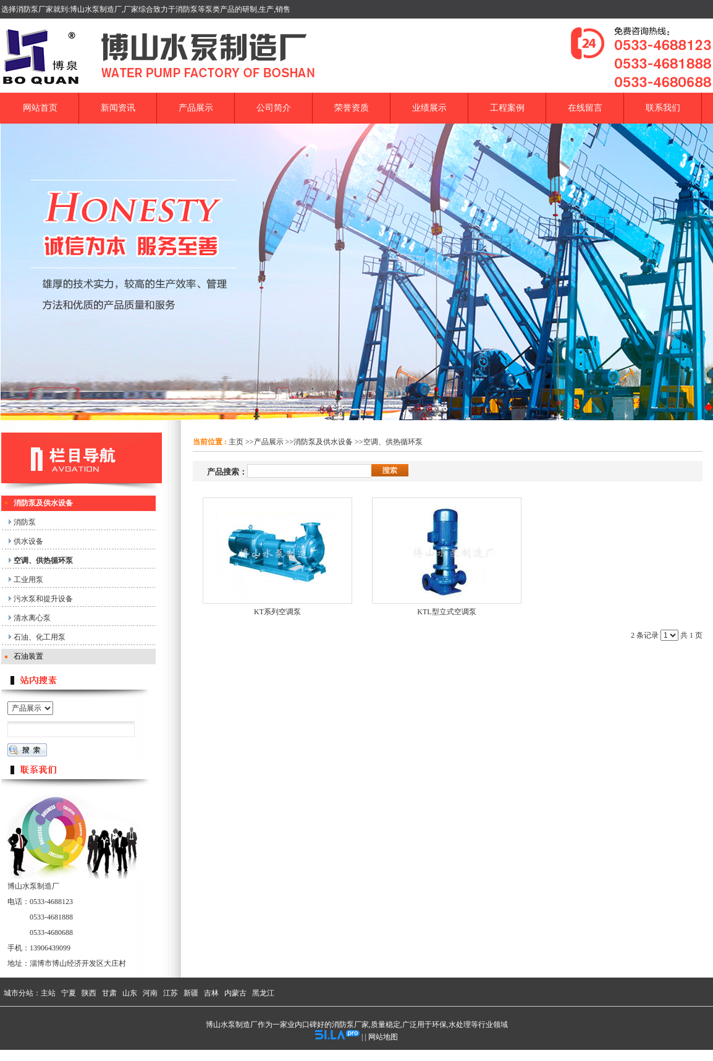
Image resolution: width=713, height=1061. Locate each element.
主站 (48, 993)
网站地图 (383, 1037)
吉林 (211, 993)
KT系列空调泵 (277, 611)
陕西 (89, 993)
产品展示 (269, 442)
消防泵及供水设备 (323, 442)
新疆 (191, 993)
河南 (150, 993)
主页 (236, 442)
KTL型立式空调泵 (446, 611)
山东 (129, 993)
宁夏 (68, 993)
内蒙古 (235, 993)
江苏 (170, 993)
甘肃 (109, 993)
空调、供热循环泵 (393, 442)
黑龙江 (263, 993)
